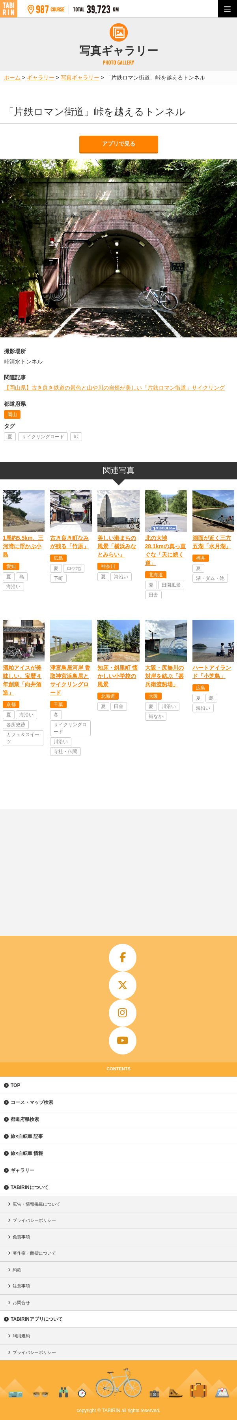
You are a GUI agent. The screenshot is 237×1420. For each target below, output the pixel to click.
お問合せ (21, 1302)
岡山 (12, 414)
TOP (15, 1085)
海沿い (13, 586)
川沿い (61, 741)
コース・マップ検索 (32, 1102)
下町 (58, 578)
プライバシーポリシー (34, 1220)
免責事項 (21, 1236)
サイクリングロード (43, 436)
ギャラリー (22, 1170)
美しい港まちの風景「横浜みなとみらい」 (116, 546)
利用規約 (21, 1335)
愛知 (11, 566)
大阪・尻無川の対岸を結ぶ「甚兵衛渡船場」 (164, 676)
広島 (58, 558)
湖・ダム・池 (210, 578)
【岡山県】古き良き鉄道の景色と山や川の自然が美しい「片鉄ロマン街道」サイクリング (114, 387)
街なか (156, 716)
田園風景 (171, 585)
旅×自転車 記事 (27, 1136)
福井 (200, 558)
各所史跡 (15, 724)
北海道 (156, 574)
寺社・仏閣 (65, 751)
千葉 (58, 704)
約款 (17, 1269)
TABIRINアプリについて (37, 1319)
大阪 (153, 696)
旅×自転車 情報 (27, 1153)
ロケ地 (74, 568)
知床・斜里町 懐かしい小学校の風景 (117, 676)
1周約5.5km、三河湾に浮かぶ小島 (23, 546)
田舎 (153, 595)
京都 (11, 704)
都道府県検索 (25, 1119)
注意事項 (21, 1286)
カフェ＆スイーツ (22, 738)
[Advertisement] (118, 868)
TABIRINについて (30, 1187)
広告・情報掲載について (36, 1204)
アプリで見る (118, 143)
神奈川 (108, 566)
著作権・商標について (34, 1253)
